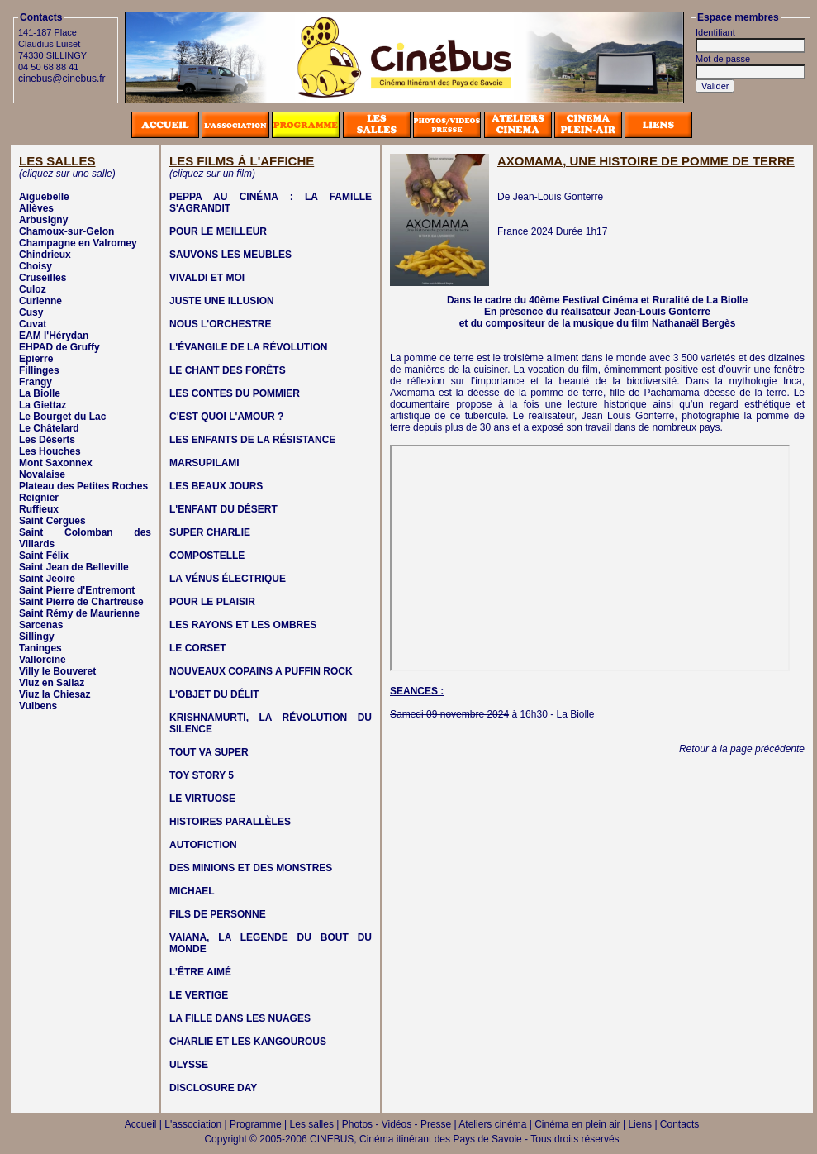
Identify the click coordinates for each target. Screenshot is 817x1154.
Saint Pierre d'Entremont (77, 590)
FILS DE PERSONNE (217, 914)
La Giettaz (42, 405)
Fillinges (39, 370)
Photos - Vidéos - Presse (397, 1124)
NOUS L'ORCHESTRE (220, 324)
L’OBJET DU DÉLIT (214, 694)
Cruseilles (42, 278)
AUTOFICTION (203, 845)
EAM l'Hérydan (53, 335)
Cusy (31, 312)
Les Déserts (47, 440)
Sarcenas (41, 625)
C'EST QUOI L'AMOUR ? (226, 416)
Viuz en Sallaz (51, 683)
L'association (192, 1124)
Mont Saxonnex (56, 463)
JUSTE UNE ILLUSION (221, 301)
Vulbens (38, 706)
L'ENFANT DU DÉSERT (223, 509)
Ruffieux (39, 509)
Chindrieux (45, 254)
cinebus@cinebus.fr (62, 78)
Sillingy (37, 636)
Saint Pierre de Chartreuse (81, 602)
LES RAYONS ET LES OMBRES (242, 625)
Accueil (141, 1124)
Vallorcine (42, 659)
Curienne (40, 301)
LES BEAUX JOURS (216, 486)
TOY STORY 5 (201, 775)
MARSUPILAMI (204, 463)
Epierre (36, 359)
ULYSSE (188, 1065)
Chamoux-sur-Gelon (66, 231)
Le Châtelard (49, 428)
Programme (256, 1124)
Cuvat (32, 324)
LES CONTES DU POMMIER (234, 393)
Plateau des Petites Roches (83, 486)
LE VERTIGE (198, 995)
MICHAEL (192, 891)
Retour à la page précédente (742, 749)
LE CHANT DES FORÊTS (227, 370)
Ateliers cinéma (492, 1124)
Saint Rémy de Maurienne (79, 613)
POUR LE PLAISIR (212, 602)
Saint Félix (44, 555)
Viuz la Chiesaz (54, 694)
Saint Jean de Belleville (74, 567)
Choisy (35, 266)
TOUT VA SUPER (209, 752)
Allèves (36, 208)
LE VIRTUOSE (202, 798)
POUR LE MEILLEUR (218, 231)
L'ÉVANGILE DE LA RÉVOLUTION (248, 347)
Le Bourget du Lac (62, 416)
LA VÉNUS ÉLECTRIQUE (227, 578)
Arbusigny (43, 220)
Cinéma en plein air (577, 1124)
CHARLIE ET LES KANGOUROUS (247, 1041)
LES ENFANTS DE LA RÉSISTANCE (252, 440)
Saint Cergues (52, 521)
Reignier (39, 497)
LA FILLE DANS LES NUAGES (240, 1018)
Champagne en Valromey (78, 243)
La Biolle (39, 393)
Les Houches (50, 451)
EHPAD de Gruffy (59, 347)
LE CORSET (197, 648)
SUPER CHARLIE (209, 532)
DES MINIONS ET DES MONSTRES (250, 868)
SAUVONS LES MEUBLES (230, 254)
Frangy (35, 382)
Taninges (40, 648)
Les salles (312, 1124)
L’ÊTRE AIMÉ (200, 972)
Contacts (679, 1124)
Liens (640, 1124)
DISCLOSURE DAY (213, 1088)
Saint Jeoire (47, 578)
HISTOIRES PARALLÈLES (230, 821)
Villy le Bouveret (57, 671)
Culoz (32, 289)
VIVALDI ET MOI (207, 278)
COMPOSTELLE (207, 555)
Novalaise (42, 474)
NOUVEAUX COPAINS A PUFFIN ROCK (261, 671)
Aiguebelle (44, 197)
